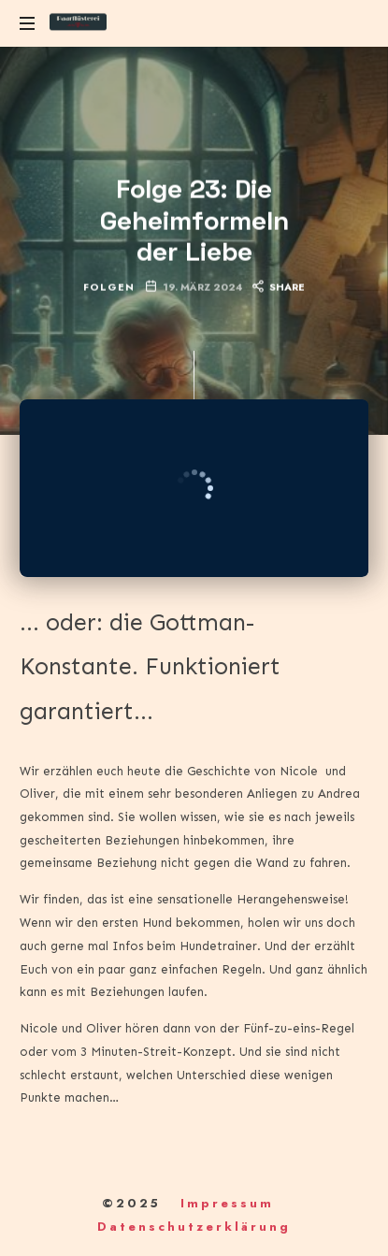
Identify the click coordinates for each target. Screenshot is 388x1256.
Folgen (109, 287)
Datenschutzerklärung (194, 1226)
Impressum (227, 1203)
